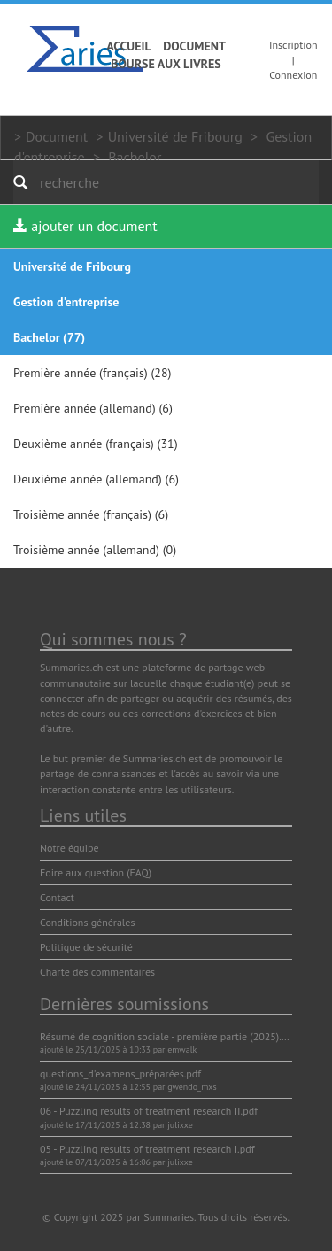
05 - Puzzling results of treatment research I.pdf (147, 1148)
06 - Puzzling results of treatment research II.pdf (149, 1110)
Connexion (293, 74)
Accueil (128, 46)
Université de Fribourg (175, 136)
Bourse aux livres (166, 64)
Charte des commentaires (97, 971)
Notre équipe (69, 847)
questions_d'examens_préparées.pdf (120, 1073)
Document (194, 46)
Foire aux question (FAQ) (95, 872)
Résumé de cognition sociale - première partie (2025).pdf (168, 1036)
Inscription (293, 44)
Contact (57, 897)
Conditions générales (87, 922)
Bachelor (134, 157)
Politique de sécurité (86, 947)
